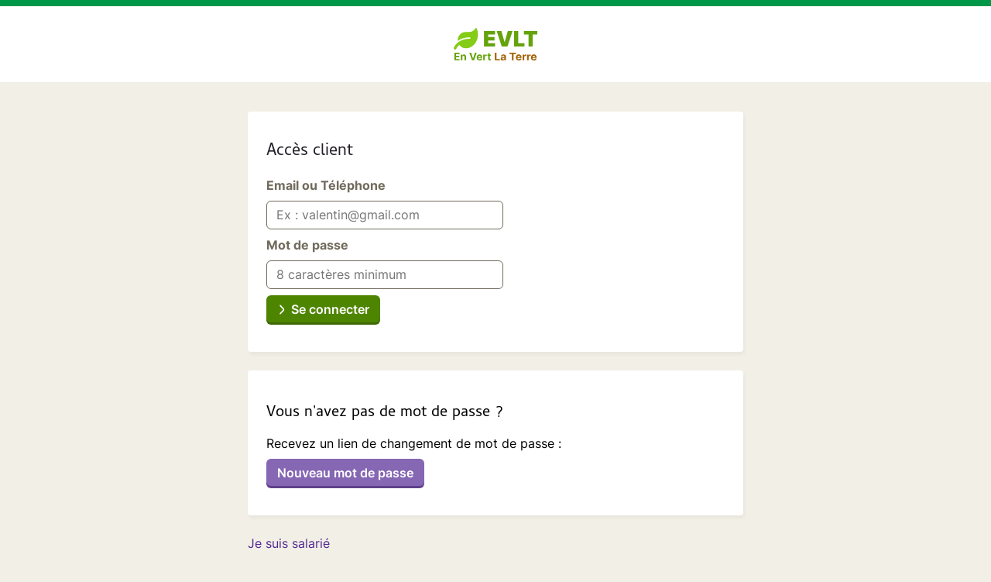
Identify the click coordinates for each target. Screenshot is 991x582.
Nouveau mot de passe (345, 472)
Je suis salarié (289, 543)
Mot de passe (307, 245)
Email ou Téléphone (326, 185)
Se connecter (330, 309)
